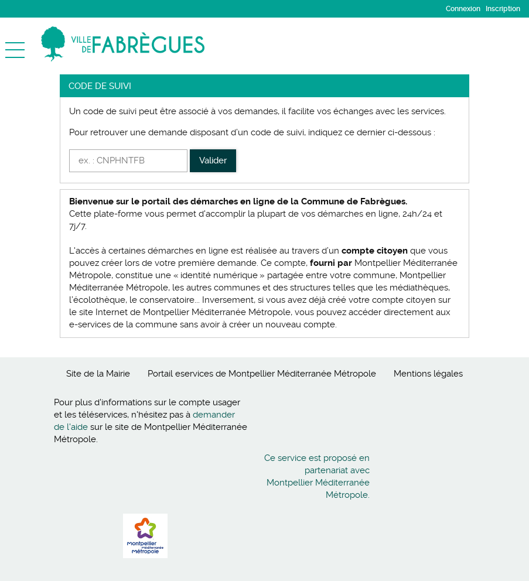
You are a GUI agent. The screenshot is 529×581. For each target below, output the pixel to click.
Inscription (503, 9)
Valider (213, 160)
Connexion (463, 9)
